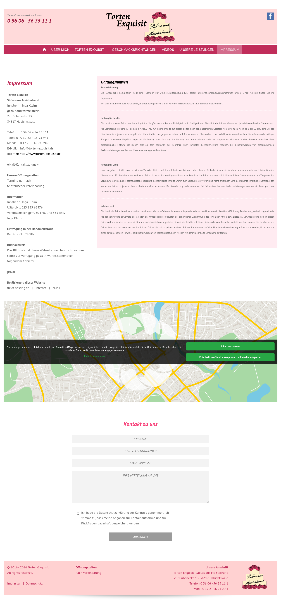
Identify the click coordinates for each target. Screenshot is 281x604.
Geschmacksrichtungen (134, 49)
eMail (56, 288)
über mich (60, 49)
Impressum (229, 49)
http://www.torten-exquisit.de (40, 154)
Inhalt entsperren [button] (230, 346)
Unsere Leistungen (196, 49)
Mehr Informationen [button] (95, 356)
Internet (40, 288)
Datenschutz (34, 583)
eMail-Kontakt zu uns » (23, 164)
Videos (168, 49)
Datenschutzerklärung (114, 512)
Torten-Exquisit (91, 49)
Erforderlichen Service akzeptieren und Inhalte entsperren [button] (230, 357)
